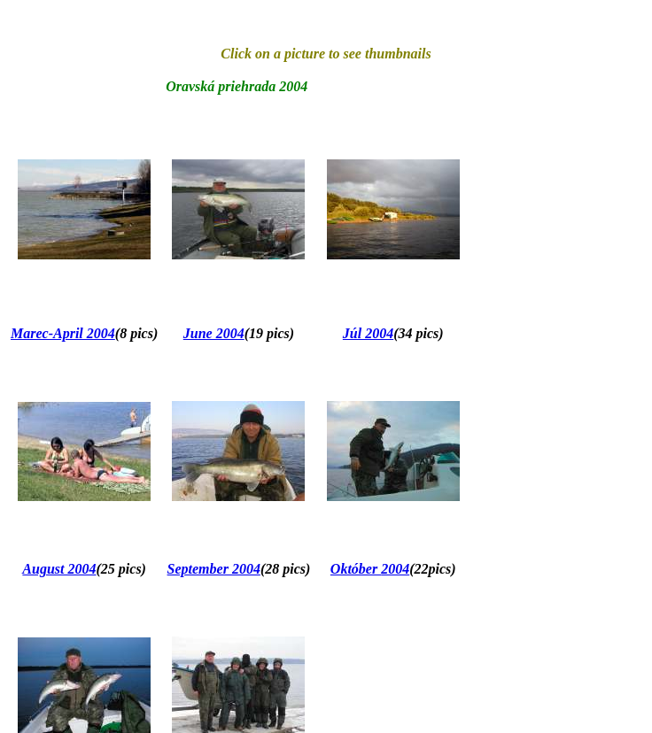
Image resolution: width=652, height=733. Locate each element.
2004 (395, 506)
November (43, 710)
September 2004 (213, 506)
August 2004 (59, 506)
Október (355, 506)
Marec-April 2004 (63, 302)
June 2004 (213, 302)
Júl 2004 (368, 302)
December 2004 (218, 710)
